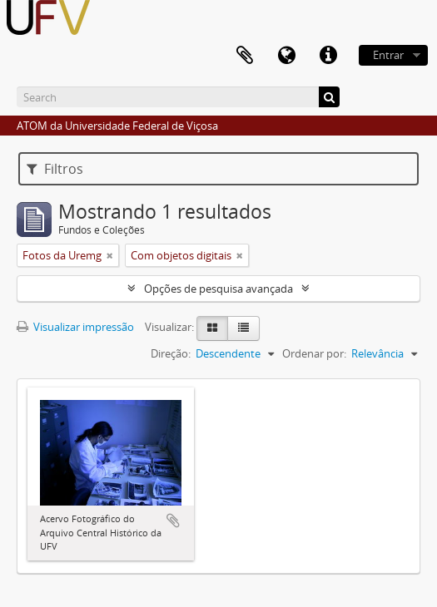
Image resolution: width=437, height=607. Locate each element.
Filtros (55, 169)
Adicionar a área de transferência (173, 520)
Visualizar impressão (75, 326)
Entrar (388, 54)
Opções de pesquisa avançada (218, 288)
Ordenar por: (314, 353)
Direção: (171, 353)
